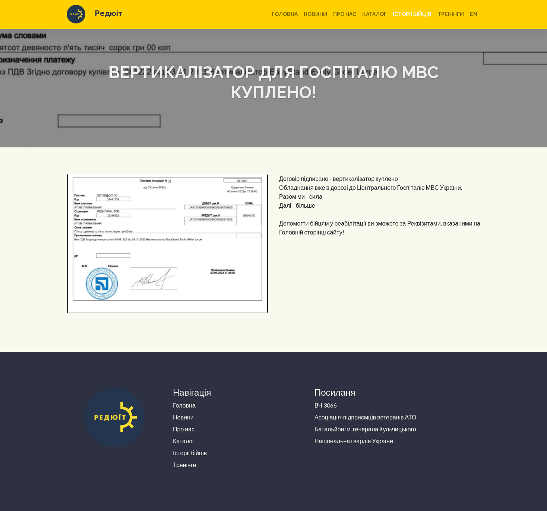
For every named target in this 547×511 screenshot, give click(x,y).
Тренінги (450, 14)
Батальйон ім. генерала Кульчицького (365, 428)
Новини (315, 14)
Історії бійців (412, 14)
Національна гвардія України (353, 440)
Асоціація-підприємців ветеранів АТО (365, 417)
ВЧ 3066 (325, 405)
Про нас (344, 14)
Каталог (374, 14)
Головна (285, 14)
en (473, 14)
